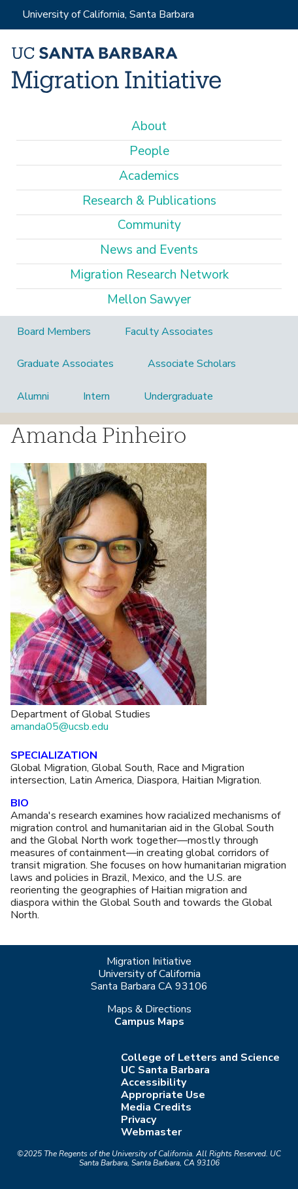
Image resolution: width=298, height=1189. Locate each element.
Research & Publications (149, 200)
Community (149, 224)
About (149, 126)
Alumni (33, 396)
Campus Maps (149, 1021)
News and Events (149, 249)
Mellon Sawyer (149, 299)
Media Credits (156, 1107)
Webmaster (151, 1132)
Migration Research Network (149, 274)
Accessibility (153, 1082)
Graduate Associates (65, 363)
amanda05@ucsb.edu (59, 726)
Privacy (138, 1119)
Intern (96, 396)
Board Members (54, 331)
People (149, 151)
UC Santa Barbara (165, 1070)
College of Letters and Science (200, 1057)
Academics (149, 175)
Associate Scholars (192, 363)
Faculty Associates (169, 331)
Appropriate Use (163, 1095)
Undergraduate (178, 396)
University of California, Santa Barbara (108, 14)
